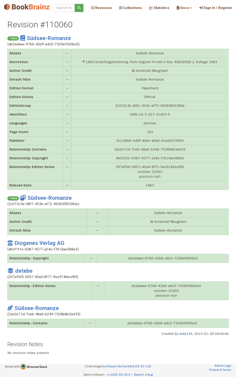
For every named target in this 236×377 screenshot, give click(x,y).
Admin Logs (223, 366)
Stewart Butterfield (120, 366)
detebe (19, 271)
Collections (130, 8)
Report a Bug (143, 375)
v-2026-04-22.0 (118, 375)
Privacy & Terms (220, 370)
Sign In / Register (215, 8)
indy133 (185, 334)
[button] (184, 7)
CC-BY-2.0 (143, 366)
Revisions (101, 8)
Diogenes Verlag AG (35, 243)
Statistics (159, 8)
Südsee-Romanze (45, 38)
